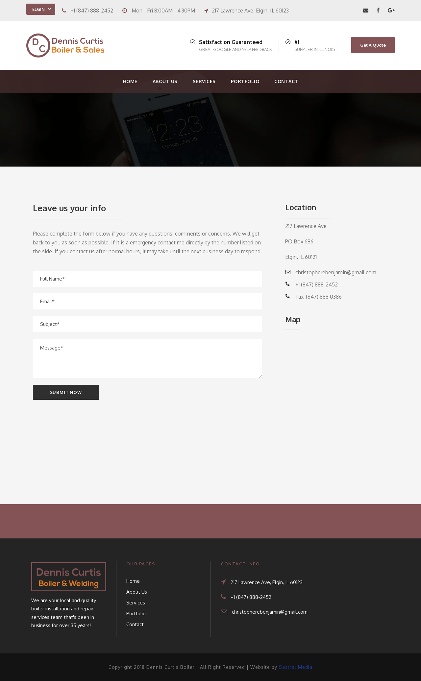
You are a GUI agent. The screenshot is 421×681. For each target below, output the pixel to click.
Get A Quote (373, 45)
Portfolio (245, 81)
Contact (286, 81)
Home (130, 81)
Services (204, 81)
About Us (165, 81)
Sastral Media (295, 667)
